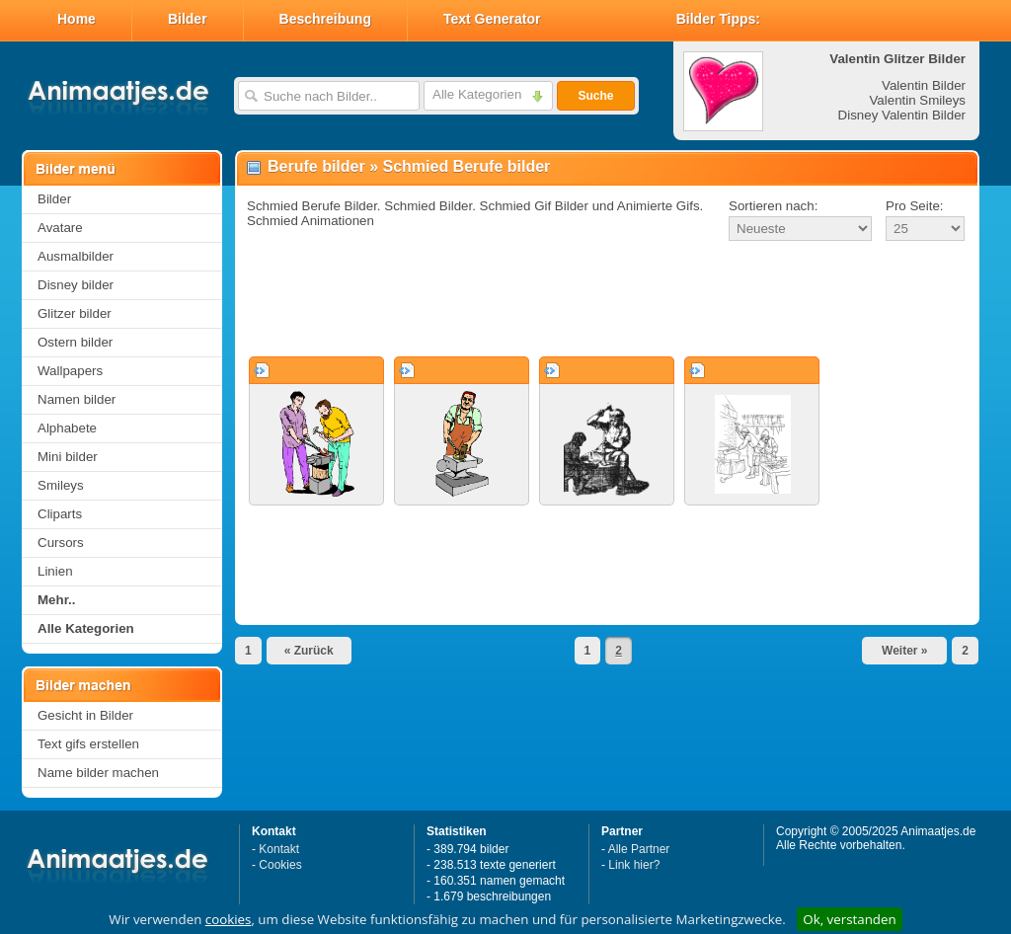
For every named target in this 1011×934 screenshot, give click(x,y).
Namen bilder (77, 399)
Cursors (61, 542)
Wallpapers (70, 370)
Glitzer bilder (75, 313)
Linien (55, 571)
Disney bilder (76, 284)
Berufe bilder (316, 166)
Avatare (60, 227)
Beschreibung (325, 19)
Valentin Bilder (924, 85)
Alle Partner (639, 849)
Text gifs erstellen (88, 744)
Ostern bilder (75, 342)
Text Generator (492, 19)
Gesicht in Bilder (85, 715)
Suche (595, 96)
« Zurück (309, 651)
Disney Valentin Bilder (902, 115)
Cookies (280, 865)
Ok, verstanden (849, 919)
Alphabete (67, 428)
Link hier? (634, 865)
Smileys (61, 485)
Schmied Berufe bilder (466, 166)
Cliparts (60, 513)
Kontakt (279, 849)
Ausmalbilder (76, 256)
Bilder (187, 19)
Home (76, 19)
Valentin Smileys (917, 100)
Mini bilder (68, 456)
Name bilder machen (98, 772)
